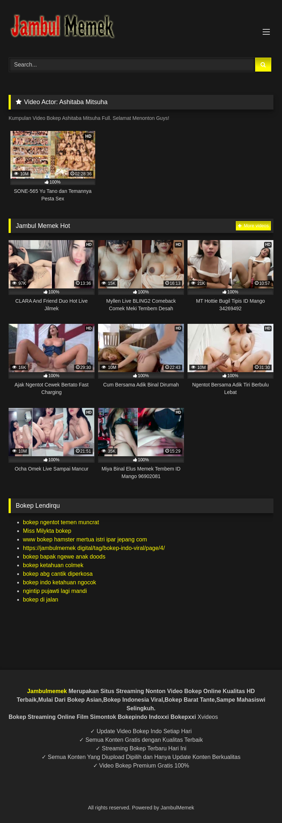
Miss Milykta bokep (47, 531)
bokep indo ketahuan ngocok (59, 582)
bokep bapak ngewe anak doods (64, 557)
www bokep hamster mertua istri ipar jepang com (85, 539)
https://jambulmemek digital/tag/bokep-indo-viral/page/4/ (94, 548)
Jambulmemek (47, 691)
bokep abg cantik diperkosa (58, 574)
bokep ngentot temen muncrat (61, 522)
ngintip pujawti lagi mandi (55, 591)
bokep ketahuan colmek (53, 565)
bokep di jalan (40, 599)
